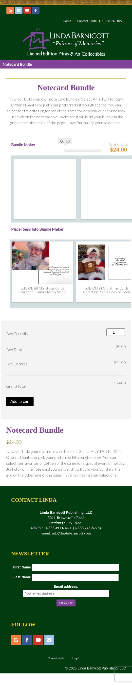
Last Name (22, 577)
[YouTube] (27, 10)
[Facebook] (35, 10)
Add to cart (19, 401)
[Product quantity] (115, 332)
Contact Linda (86, 21)
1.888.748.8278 (113, 21)
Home (67, 21)
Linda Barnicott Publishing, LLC (101, 668)
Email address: (66, 586)
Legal (75, 658)
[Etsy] (10, 10)
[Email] (18, 10)
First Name (22, 567)
